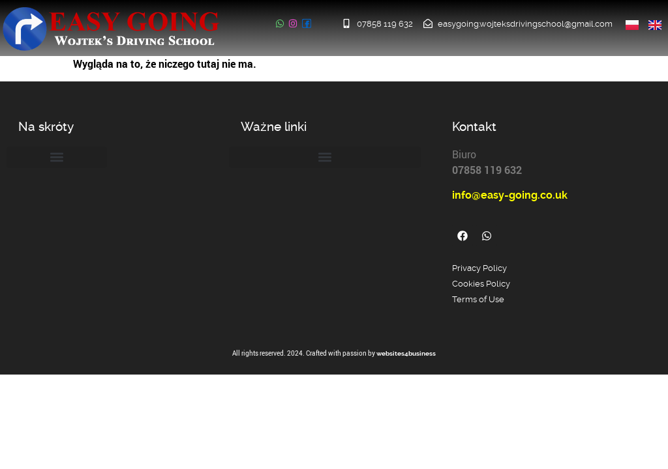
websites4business (406, 353)
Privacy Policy (479, 268)
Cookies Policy (481, 284)
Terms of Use (478, 299)
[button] (57, 157)
